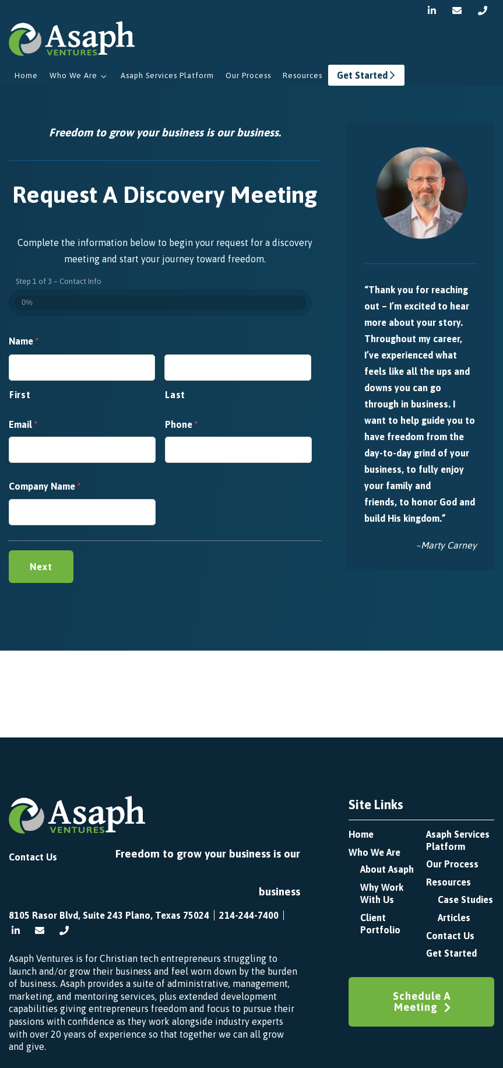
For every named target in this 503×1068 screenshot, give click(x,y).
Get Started (366, 75)
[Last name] (237, 367)
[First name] (82, 367)
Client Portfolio (380, 923)
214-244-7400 (249, 915)
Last (175, 394)
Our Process (248, 75)
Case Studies (465, 899)
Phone (181, 424)
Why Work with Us (381, 893)
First (19, 394)
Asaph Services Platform (167, 75)
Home (26, 75)
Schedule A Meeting (422, 1001)
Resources (302, 75)
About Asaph (387, 869)
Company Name (44, 486)
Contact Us (33, 857)
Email (23, 424)
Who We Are (73, 75)
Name (23, 341)
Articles (454, 917)
